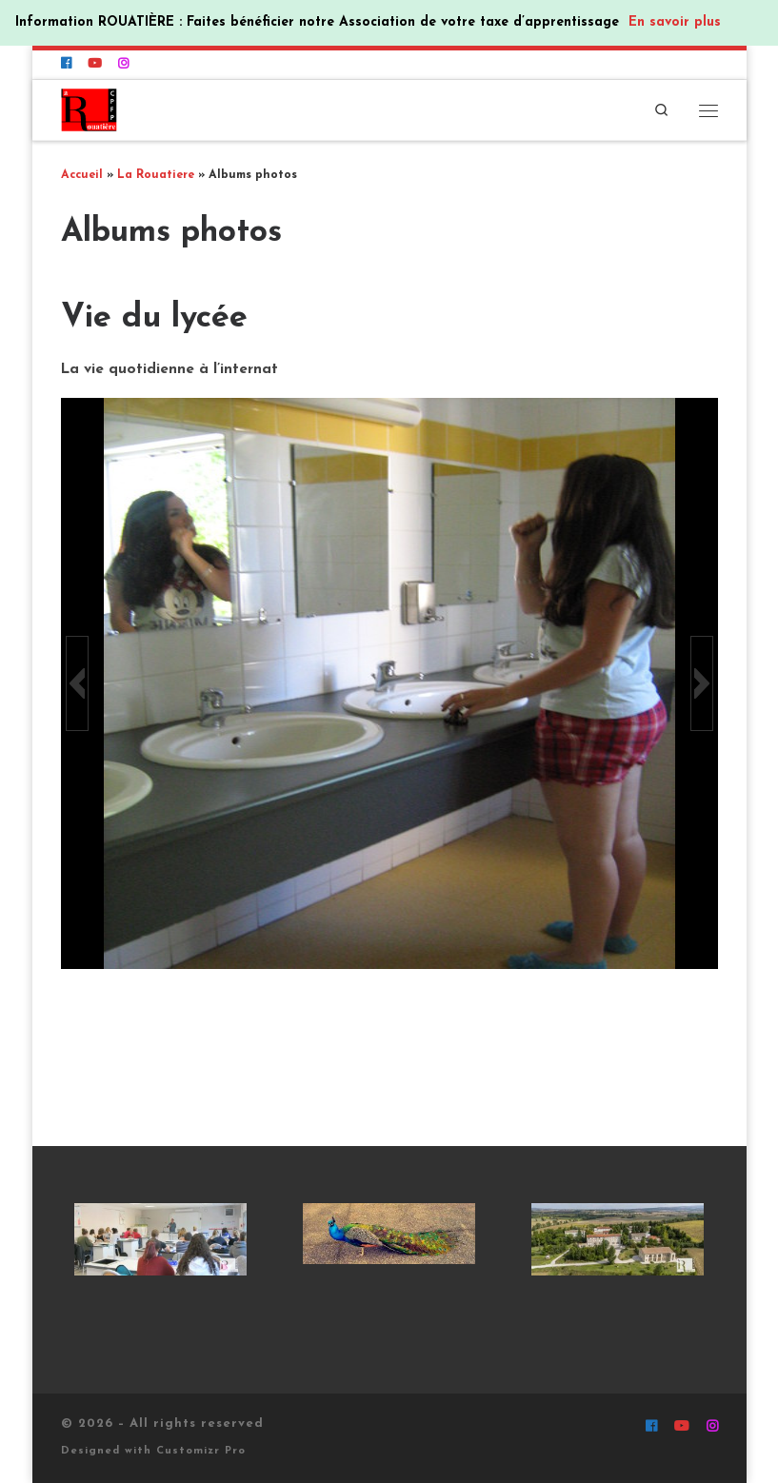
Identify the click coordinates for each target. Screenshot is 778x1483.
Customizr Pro (201, 1451)
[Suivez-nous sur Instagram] (123, 64)
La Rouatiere (155, 175)
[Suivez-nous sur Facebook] (66, 64)
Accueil (82, 175)
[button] (77, 683)
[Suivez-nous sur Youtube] (95, 64)
